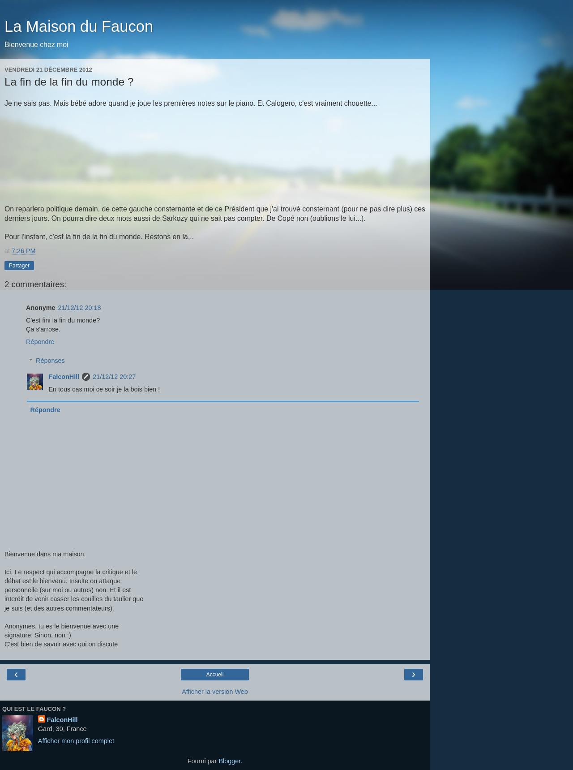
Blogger (229, 761)
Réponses (50, 360)
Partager (19, 265)
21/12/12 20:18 (79, 307)
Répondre (40, 341)
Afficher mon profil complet (76, 740)
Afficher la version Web (215, 691)
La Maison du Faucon (78, 26)
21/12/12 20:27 (114, 376)
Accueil (215, 674)
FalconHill (63, 376)
